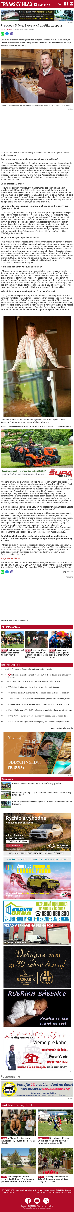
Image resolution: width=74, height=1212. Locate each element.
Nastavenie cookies (53, 1192)
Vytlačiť (68, 571)
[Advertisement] (37, 130)
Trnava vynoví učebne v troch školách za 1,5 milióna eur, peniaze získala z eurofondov (18, 1179)
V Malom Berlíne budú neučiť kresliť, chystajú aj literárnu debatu (18, 1140)
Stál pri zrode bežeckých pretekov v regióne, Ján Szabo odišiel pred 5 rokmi (38, 722)
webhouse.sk (46, 1208)
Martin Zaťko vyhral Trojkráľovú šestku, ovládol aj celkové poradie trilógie (40, 710)
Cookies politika (66, 1192)
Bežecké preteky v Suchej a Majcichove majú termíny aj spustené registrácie (38, 704)
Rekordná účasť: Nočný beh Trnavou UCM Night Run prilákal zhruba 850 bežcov (36, 653)
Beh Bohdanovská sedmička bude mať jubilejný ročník (12, 652)
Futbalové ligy (43, 1138)
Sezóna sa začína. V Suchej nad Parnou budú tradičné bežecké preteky (38, 693)
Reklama (68, 1190)
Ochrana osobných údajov (46, 1190)
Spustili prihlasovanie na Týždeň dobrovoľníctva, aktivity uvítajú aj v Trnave (53, 1179)
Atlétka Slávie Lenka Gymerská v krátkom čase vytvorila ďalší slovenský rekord (39, 699)
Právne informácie (30, 1190)
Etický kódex (60, 1190)
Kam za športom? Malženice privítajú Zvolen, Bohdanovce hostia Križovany (42, 802)
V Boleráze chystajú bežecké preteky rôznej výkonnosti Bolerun (33, 687)
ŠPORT (3, 29)
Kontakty (43, 1192)
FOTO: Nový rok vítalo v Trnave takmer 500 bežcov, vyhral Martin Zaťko (38, 716)
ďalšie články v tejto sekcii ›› (62, 728)
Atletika (9, 29)
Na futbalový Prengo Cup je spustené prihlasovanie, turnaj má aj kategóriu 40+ (41, 793)
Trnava (4, 1138)
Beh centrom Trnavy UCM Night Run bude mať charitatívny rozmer (59, 653)
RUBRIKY (42, 4)
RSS (38, 1192)
